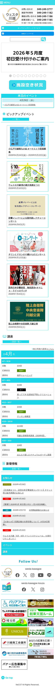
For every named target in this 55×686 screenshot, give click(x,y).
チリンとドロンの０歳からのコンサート (27, 254)
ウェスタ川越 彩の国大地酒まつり (24, 185)
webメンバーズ (27, 34)
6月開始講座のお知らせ (39, 510)
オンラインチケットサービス (29, 28)
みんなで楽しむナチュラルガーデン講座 (34, 455)
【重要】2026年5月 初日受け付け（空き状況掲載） (25, 504)
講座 (5, 552)
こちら (51, 349)
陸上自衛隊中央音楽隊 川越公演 (23, 324)
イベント (7, 545)
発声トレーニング (24, 375)
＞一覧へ (16, 119)
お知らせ (7, 478)
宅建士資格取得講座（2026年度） (31, 436)
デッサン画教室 (23, 416)
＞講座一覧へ (16, 342)
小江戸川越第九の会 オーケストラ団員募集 (19, 105)
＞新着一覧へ (16, 469)
